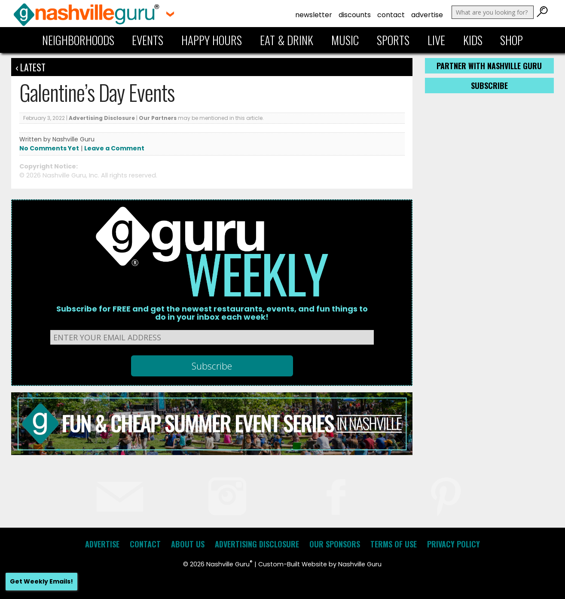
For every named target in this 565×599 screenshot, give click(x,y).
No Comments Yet (49, 148)
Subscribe (489, 85)
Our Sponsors (334, 544)
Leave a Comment (114, 148)
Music (345, 40)
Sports (393, 40)
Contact (391, 15)
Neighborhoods (78, 40)
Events (147, 40)
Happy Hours (211, 40)
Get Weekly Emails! (41, 581)
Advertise (427, 15)
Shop (511, 40)
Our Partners (158, 118)
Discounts (355, 15)
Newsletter (313, 15)
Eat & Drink (286, 40)
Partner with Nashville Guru (489, 65)
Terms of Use (393, 544)
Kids (473, 40)
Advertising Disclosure (102, 118)
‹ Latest (30, 67)
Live (436, 40)
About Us (188, 544)
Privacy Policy (453, 544)
